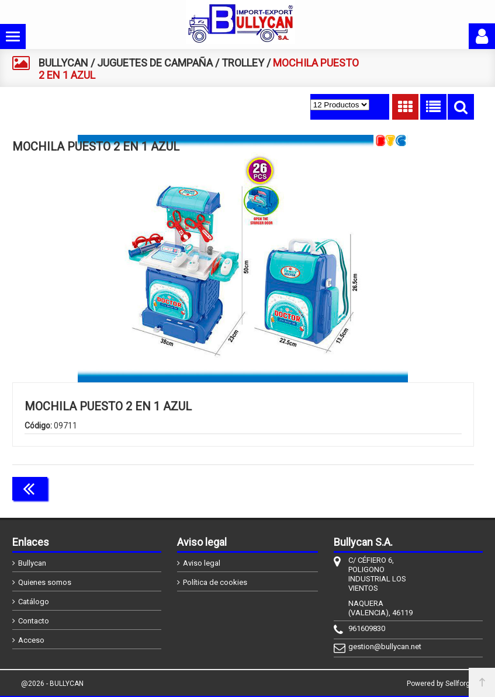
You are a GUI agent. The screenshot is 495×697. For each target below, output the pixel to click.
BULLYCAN (63, 63)
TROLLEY (242, 63)
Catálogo (33, 601)
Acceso (31, 640)
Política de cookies (215, 582)
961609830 (366, 628)
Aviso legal (201, 563)
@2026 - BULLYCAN (52, 683)
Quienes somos (44, 582)
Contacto (33, 620)
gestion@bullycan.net (384, 646)
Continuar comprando (422, 487)
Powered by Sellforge (440, 683)
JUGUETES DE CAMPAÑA (155, 63)
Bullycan (32, 563)
